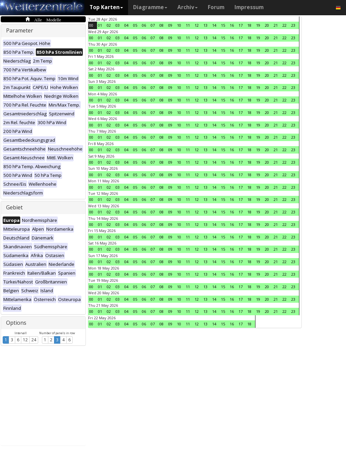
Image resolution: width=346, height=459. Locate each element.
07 (153, 25)
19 (258, 25)
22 (284, 25)
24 (33, 340)
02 (109, 25)
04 (126, 25)
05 (135, 25)
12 (25, 340)
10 (179, 25)
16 (232, 25)
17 (241, 25)
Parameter (19, 30)
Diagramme (150, 7)
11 (188, 25)
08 (161, 25)
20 (267, 25)
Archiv (187, 7)
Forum (216, 7)
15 (223, 25)
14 (214, 25)
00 (91, 25)
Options (16, 322)
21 (276, 25)
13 (205, 25)
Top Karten (106, 7)
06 (144, 25)
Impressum (249, 7)
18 (249, 25)
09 (170, 25)
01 (100, 25)
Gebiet (14, 207)
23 (293, 25)
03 (118, 25)
